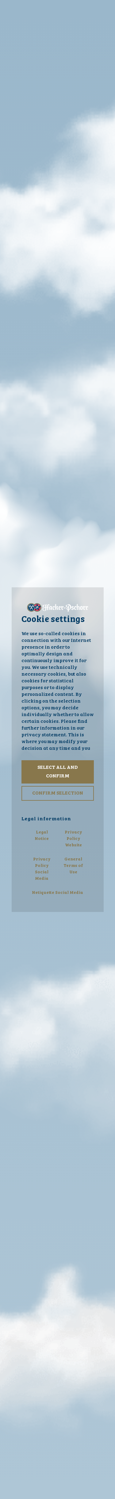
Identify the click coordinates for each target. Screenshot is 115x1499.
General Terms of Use (73, 866)
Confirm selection (57, 793)
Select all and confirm (57, 772)
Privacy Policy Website (73, 839)
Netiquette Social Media (57, 892)
